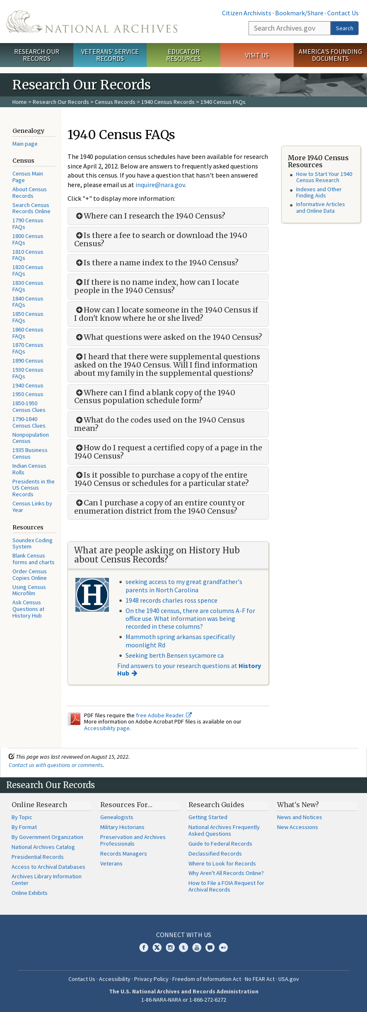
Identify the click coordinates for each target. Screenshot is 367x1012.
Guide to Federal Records (220, 843)
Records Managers (123, 853)
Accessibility (114, 979)
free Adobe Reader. (164, 715)
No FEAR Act (260, 979)
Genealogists (116, 817)
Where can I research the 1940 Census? (149, 216)
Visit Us (257, 55)
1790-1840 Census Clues (29, 422)
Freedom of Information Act (206, 979)
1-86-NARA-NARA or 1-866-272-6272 (183, 999)
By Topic (22, 817)
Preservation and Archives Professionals (133, 840)
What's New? (298, 804)
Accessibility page (107, 728)
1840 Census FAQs (27, 302)
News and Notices (299, 817)
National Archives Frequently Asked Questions (224, 830)
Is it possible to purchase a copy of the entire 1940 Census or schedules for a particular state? (161, 479)
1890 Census (27, 360)
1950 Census (27, 394)
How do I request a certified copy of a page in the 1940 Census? (168, 452)
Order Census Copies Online (29, 574)
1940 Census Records (168, 102)
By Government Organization (47, 837)
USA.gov (288, 979)
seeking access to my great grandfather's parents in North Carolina (184, 585)
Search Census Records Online (31, 208)
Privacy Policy (151, 979)
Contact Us (343, 13)
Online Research (39, 804)
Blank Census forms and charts (33, 559)
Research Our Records (36, 54)
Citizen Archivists (246, 13)
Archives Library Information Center (47, 880)
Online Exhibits (30, 893)
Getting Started (207, 817)
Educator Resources (183, 54)
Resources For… (126, 804)
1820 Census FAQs (27, 270)
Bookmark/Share (299, 13)
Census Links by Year (32, 507)
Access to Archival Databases (48, 866)
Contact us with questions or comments (56, 765)
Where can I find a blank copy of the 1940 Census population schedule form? (154, 397)
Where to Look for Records (222, 863)
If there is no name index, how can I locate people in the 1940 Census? (156, 286)
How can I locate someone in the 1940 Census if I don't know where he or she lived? (166, 314)
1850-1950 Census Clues (29, 406)
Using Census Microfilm (29, 590)
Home (19, 102)
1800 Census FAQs (27, 239)
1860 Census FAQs (27, 333)
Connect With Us (183, 934)
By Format (24, 827)
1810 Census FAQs (27, 255)
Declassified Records (215, 853)
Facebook (144, 947)
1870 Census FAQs (27, 348)
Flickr (223, 947)
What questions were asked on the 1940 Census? (168, 337)
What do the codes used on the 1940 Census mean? (159, 424)
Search (344, 28)
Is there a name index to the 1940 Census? (156, 263)
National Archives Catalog (43, 847)
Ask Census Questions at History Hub (28, 609)
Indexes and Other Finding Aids (319, 192)
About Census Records (29, 192)
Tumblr (183, 947)
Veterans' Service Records (110, 54)
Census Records (115, 102)
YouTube (197, 947)
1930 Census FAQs (27, 373)
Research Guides (216, 804)
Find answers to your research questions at (189, 669)
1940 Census (27, 385)
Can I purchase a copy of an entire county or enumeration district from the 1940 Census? (159, 507)
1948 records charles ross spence (171, 600)
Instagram (170, 947)
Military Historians (122, 827)
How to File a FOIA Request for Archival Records (226, 886)
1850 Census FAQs (27, 317)
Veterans (111, 863)
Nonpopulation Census (30, 438)
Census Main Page (27, 177)
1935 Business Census (30, 453)
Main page (25, 143)
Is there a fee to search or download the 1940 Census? (160, 239)
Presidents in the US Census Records (33, 488)
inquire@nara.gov (160, 184)
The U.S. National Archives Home (91, 21)
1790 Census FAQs (27, 223)
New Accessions (297, 827)
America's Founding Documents (330, 54)
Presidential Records (38, 857)
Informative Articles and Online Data (320, 207)
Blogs (210, 947)
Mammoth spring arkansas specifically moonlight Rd (180, 640)
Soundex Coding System (32, 543)
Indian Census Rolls (29, 469)
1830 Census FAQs (27, 286)
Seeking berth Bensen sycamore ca (175, 655)
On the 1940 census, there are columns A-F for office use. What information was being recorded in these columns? (190, 618)
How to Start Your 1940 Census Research (324, 177)
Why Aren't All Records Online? (226, 873)
